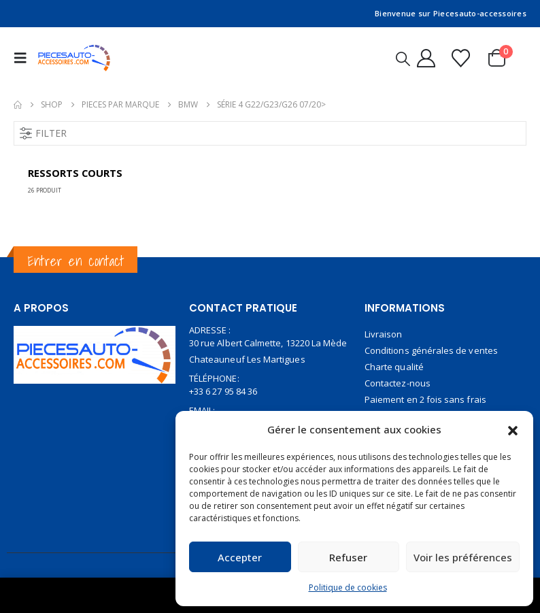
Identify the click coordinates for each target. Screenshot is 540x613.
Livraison (384, 334)
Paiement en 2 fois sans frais (425, 399)
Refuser (348, 557)
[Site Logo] (74, 57)
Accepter (240, 557)
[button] (513, 429)
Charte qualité (394, 367)
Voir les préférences (463, 557)
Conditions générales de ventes (431, 350)
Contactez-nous (398, 383)
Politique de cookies (348, 587)
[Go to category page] (94, 176)
